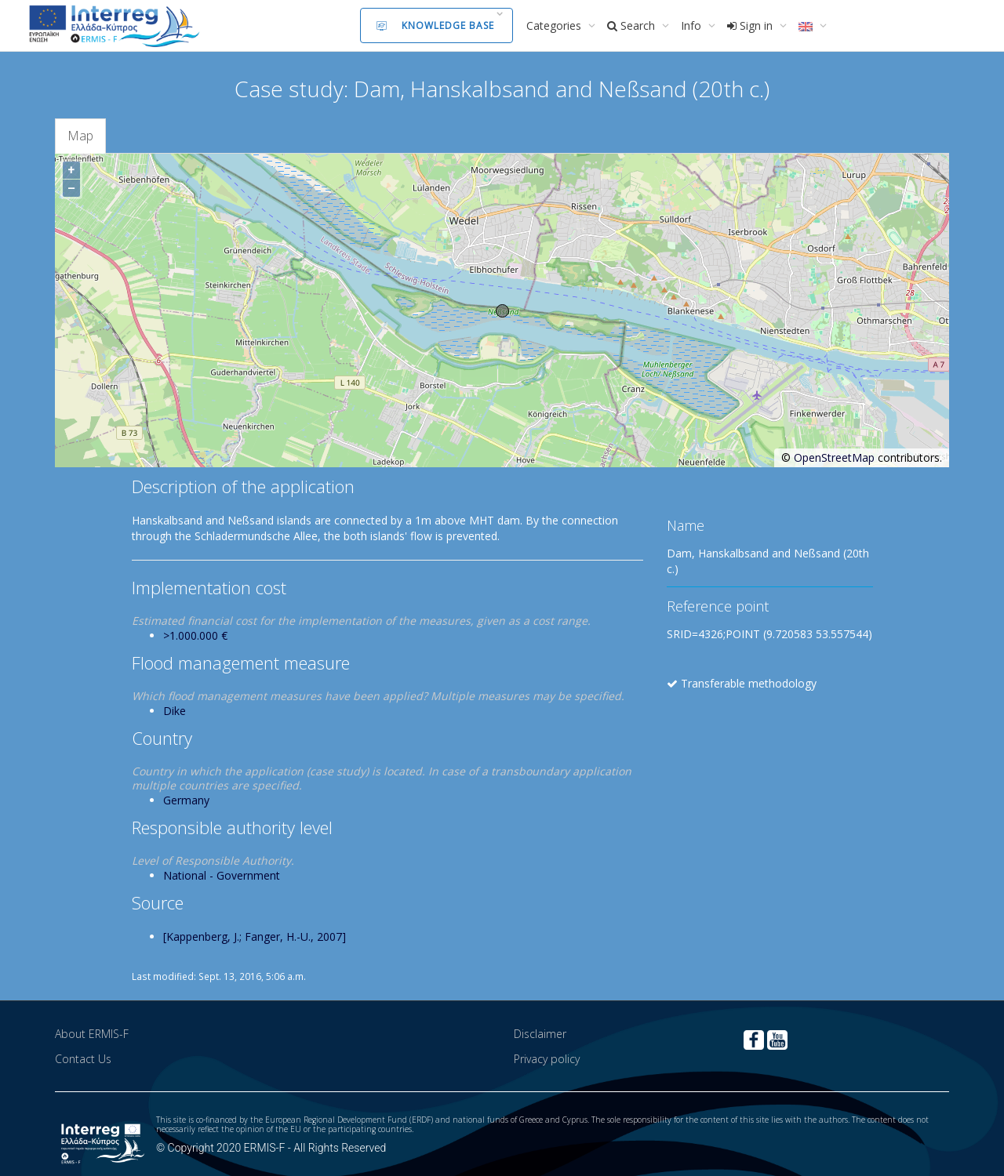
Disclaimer (540, 1033)
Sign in (751, 25)
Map (80, 135)
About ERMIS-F (92, 1033)
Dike (174, 710)
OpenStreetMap (834, 457)
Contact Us (83, 1058)
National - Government (221, 875)
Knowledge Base (435, 25)
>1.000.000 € (195, 635)
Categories (555, 25)
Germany (186, 800)
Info (692, 25)
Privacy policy (547, 1058)
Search (632, 25)
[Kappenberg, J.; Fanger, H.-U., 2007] (254, 936)
